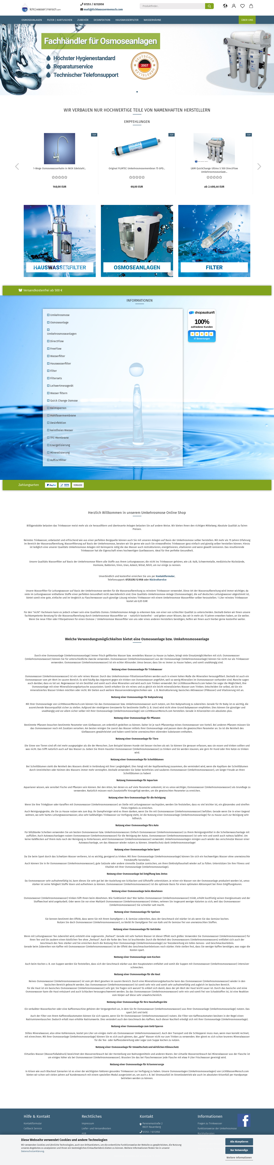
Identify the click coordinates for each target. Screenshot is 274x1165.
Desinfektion (102, 19)
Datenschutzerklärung (32, 1151)
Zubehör (82, 19)
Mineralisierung (58, 452)
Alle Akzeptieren (239, 1141)
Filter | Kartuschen (59, 19)
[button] (225, 6)
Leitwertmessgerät (60, 385)
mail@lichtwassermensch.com (103, 9)
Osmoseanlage (58, 322)
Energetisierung (58, 445)
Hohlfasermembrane (61, 415)
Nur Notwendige (239, 1150)
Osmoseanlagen (31, 19)
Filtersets (54, 378)
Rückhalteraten (206, 1133)
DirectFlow (55, 341)
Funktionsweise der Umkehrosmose (217, 1128)
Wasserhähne (152, 19)
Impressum (88, 1123)
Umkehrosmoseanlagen (62, 331)
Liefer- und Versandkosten (96, 1128)
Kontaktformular (33, 1123)
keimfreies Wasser (60, 430)
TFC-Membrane (58, 437)
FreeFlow (54, 348)
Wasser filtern (57, 393)
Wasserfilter (56, 356)
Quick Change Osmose (62, 400)
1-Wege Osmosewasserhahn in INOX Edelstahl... (59, 168)
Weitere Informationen (239, 1157)
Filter (52, 370)
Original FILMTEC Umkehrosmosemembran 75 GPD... (137, 168)
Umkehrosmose (58, 315)
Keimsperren (56, 408)
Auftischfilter (56, 460)
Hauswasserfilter (126, 19)
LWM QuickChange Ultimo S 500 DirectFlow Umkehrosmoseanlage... (214, 170)
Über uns (247, 19)
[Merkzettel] (242, 6)
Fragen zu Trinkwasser (210, 1123)
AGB (84, 1133)
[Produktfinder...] (209, 6)
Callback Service (33, 1128)
